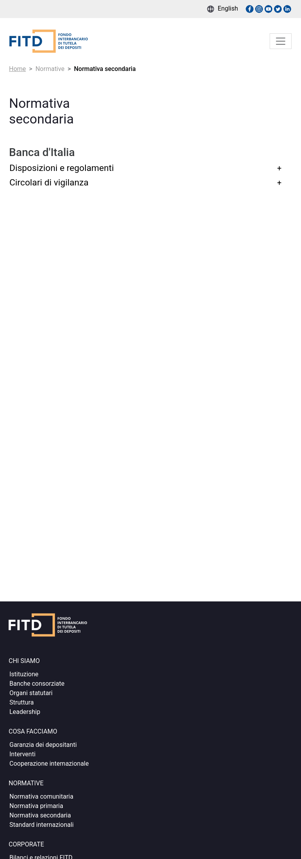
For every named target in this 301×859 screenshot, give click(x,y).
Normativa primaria (36, 806)
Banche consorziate (37, 683)
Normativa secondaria (40, 815)
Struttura (21, 702)
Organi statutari (31, 693)
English (228, 8)
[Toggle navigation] (281, 41)
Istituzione (23, 674)
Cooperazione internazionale (49, 763)
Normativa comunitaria (41, 796)
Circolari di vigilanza (49, 182)
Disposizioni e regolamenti (61, 168)
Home (17, 69)
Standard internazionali (41, 824)
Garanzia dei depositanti (43, 744)
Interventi (22, 754)
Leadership (24, 712)
